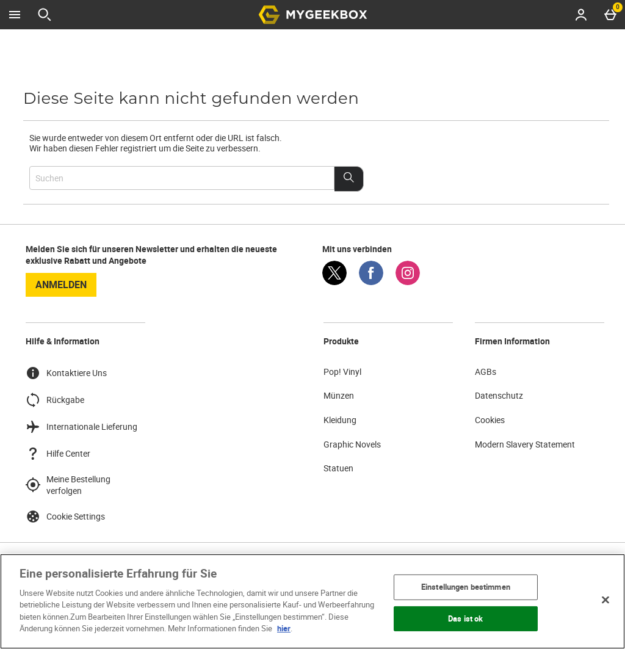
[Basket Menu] (610, 14)
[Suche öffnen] (44, 14)
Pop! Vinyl (342, 371)
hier (284, 628)
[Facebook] (371, 282)
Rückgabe (55, 400)
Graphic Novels (352, 444)
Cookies (490, 420)
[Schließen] (605, 599)
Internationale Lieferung (81, 426)
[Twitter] (334, 282)
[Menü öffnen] (14, 14)
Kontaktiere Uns (66, 373)
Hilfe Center (58, 453)
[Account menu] (581, 14)
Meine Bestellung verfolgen (68, 485)
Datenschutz (499, 395)
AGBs (485, 371)
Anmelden (61, 284)
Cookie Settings (65, 516)
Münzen (338, 395)
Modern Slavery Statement (525, 444)
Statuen (338, 468)
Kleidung (339, 420)
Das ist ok (465, 617)
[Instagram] (408, 282)
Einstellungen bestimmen (465, 586)
